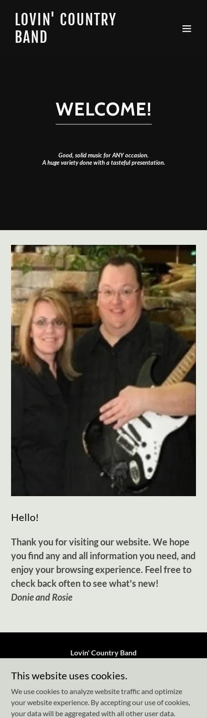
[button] (187, 28)
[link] (76, 39)
